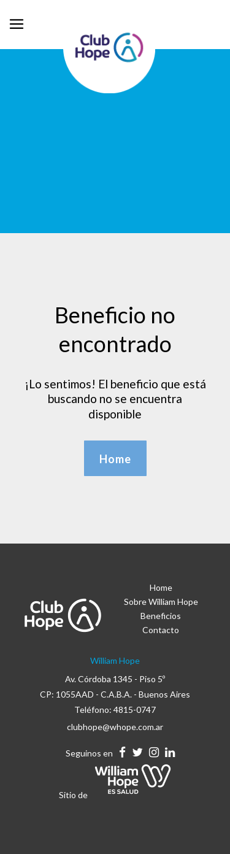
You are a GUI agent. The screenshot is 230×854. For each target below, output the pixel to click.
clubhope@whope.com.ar (115, 726)
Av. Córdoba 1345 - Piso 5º (115, 679)
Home (161, 587)
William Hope (115, 660)
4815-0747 (134, 709)
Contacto (160, 630)
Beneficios (160, 615)
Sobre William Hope (161, 601)
